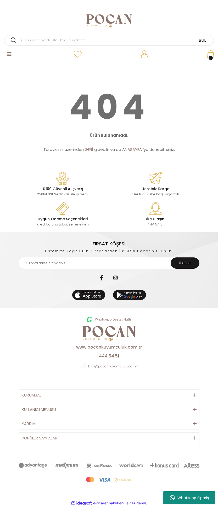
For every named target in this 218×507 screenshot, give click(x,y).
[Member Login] (144, 54)
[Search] (109, 40)
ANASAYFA (132, 149)
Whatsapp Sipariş (189, 498)
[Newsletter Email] (109, 263)
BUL (202, 40)
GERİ (89, 149)
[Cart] (210, 54)
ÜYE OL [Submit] (185, 263)
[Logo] (109, 20)
